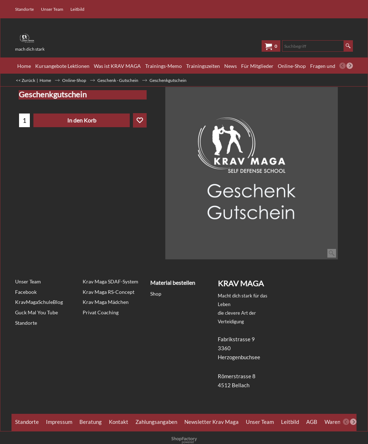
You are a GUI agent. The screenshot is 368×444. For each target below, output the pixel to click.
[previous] (342, 66)
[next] (349, 66)
